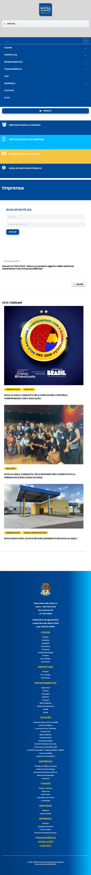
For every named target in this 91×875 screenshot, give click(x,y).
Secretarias (45, 662)
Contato (9, 91)
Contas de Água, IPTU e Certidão (45, 722)
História (45, 637)
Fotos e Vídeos (45, 829)
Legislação (45, 842)
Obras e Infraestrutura (45, 706)
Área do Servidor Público (25, 168)
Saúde (45, 709)
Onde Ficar (46, 791)
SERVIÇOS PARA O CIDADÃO (25, 125)
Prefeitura (10, 55)
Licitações (45, 778)
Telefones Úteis (45, 738)
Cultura (45, 691)
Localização (45, 800)
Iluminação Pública (45, 741)
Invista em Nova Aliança (45, 769)
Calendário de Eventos (45, 797)
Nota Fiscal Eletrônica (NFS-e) (45, 772)
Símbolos (45, 640)
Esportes (45, 697)
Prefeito (45, 655)
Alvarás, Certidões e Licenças (45, 766)
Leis (6, 76)
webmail (46, 111)
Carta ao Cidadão (45, 753)
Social (45, 712)
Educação (45, 694)
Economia (45, 649)
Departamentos (13, 62)
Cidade (8, 48)
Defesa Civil (45, 731)
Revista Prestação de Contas (45, 744)
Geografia (45, 643)
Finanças (45, 700)
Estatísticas (45, 646)
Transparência (13, 69)
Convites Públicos (45, 725)
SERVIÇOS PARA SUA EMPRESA (26, 140)
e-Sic (7, 98)
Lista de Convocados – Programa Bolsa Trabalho (45, 750)
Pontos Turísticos (45, 788)
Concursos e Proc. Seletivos (45, 728)
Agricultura (45, 688)
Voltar (78, 284)
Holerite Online (45, 813)
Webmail (45, 810)
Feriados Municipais (45, 652)
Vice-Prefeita (45, 659)
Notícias (45, 823)
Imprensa (9, 83)
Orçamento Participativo (45, 756)
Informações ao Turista (24, 154)
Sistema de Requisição (45, 775)
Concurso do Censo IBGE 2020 (45, 747)
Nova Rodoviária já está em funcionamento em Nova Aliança (40, 539)
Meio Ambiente (45, 703)
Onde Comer (45, 794)
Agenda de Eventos (45, 826)
